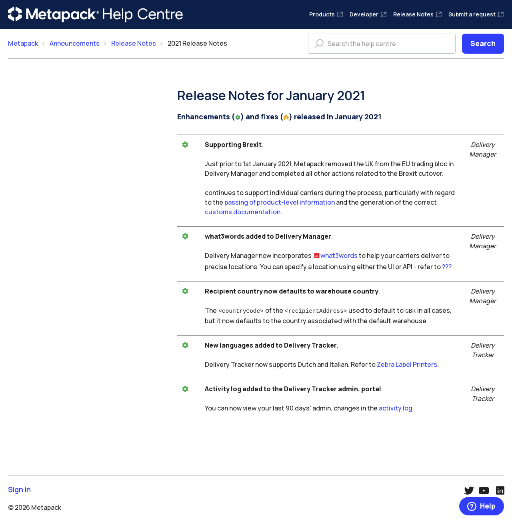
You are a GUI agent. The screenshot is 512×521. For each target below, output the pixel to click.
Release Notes (417, 14)
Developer (368, 14)
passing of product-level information (279, 202)
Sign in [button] (19, 488)
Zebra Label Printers (407, 363)
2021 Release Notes (197, 43)
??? (447, 266)
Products (326, 14)
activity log (395, 407)
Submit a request (476, 14)
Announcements (75, 43)
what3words (339, 255)
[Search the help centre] (382, 44)
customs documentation (242, 211)
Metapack (23, 43)
